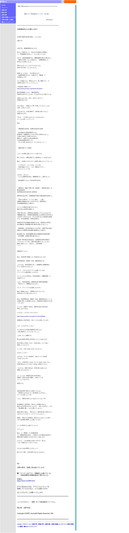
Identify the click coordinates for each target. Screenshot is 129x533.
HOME (19, 524)
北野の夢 (47, 524)
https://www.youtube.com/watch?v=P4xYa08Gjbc (31, 316)
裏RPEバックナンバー (30, 526)
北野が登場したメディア (58, 524)
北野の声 (34, 524)
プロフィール (27, 524)
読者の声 (41, 524)
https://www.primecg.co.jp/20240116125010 (29, 88)
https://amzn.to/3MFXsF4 (26, 481)
